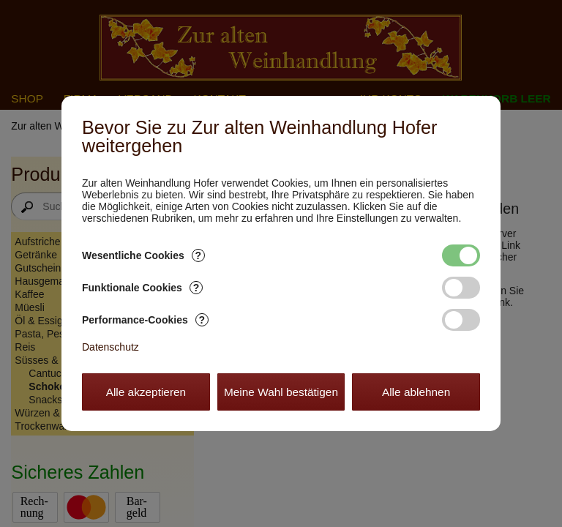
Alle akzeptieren (146, 392)
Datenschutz (110, 347)
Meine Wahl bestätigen (281, 392)
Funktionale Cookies (142, 288)
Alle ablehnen (416, 392)
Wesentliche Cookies (143, 255)
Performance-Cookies (145, 320)
